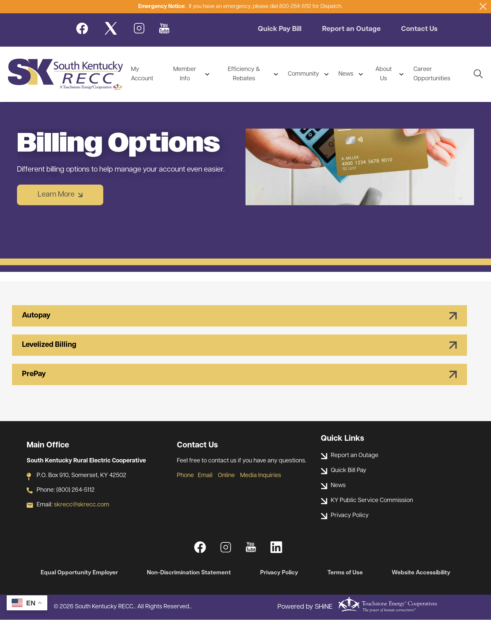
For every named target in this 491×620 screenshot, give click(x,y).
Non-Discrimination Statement (189, 573)
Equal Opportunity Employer (79, 573)
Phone (185, 475)
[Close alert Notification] (483, 6)
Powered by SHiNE (304, 607)
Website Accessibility (421, 573)
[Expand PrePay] (239, 374)
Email (205, 475)
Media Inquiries (260, 475)
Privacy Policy (279, 573)
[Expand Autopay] (239, 315)
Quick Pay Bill (280, 30)
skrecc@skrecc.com (81, 505)
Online (226, 475)
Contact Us (421, 30)
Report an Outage (352, 30)
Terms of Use (345, 573)
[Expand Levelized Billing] (239, 345)
